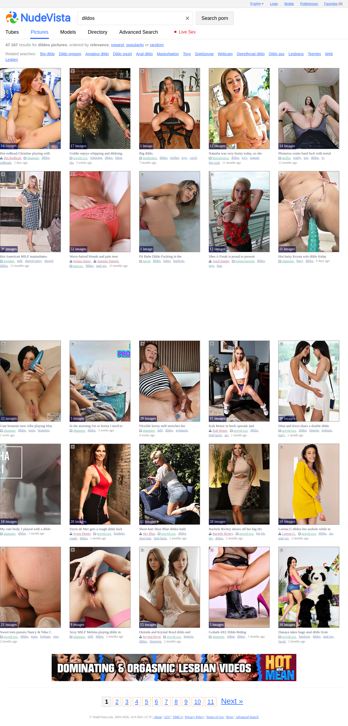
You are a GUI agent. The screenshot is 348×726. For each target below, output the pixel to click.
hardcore (178, 261)
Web (329, 54)
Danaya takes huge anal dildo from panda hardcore (303, 632)
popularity (135, 44)
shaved (48, 261)
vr (323, 158)
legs (219, 266)
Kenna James (82, 261)
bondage (119, 533)
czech (193, 158)
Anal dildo (144, 54)
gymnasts (182, 430)
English (255, 4)
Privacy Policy (194, 717)
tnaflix (286, 158)
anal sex (101, 266)
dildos (46, 158)
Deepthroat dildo (251, 54)
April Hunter (221, 261)
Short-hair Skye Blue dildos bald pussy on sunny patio (162, 529)
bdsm (118, 158)
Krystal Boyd (151, 637)
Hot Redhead (12, 158)
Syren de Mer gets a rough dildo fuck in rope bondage (96, 529)
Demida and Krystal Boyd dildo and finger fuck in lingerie (164, 632)
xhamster (33, 158)
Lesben (11, 59)
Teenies (314, 54)
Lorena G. (289, 534)
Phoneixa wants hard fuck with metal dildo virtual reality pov (304, 153)
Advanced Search (138, 32)
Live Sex (187, 32)
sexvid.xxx (80, 158)
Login (274, 4)
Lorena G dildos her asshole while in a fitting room (304, 529)
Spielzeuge (204, 54)
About (158, 717)
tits (71, 163)
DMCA (177, 717)
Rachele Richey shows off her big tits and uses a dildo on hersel (235, 529)
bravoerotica (220, 158)
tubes (12, 32)
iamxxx (78, 266)
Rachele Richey (223, 534)
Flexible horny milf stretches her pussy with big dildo (162, 426)
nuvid (146, 261)
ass (226, 435)
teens (32, 430)
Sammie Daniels (108, 261)
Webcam (225, 54)
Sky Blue (149, 534)
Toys (187, 54)
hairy (300, 261)
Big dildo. (146, 153)
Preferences (309, 4)
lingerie (314, 430)
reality (297, 158)
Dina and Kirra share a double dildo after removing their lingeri (303, 426)
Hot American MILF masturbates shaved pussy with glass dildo (23, 256)
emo (55, 636)
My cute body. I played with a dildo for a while (25, 529)
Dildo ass (277, 54)
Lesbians (296, 54)
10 (197, 701)
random (157, 44)
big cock (214, 163)
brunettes (43, 430)
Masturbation (168, 54)
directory (97, 32)
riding (231, 636)
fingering (155, 641)
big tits (260, 533)
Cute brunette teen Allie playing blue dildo (26, 426)
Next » (232, 701)
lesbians (327, 430)
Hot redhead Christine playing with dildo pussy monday (25, 153)
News (229, 717)
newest (117, 44)
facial (281, 641)
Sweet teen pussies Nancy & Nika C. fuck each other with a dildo (26, 632)
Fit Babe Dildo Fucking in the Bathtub (160, 256)
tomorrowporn (244, 261)
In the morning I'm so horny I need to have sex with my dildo (96, 426)
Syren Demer (82, 534)
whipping (96, 158)
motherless (150, 158)
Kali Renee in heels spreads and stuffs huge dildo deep (231, 426)
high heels (215, 435)
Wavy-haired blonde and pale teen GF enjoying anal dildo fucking (94, 256)
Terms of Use (215, 717)
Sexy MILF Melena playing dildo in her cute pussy (95, 632)
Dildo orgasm (70, 54)
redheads (5, 163)
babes (167, 261)
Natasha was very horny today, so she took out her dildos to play (235, 153)
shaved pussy (33, 261)
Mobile (289, 4)
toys (184, 158)
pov (306, 158)
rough (73, 538)
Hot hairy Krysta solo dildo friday (302, 256)
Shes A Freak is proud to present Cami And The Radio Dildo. (231, 256)
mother (174, 158)
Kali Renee (220, 430)
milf (19, 261)
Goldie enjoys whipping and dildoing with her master (96, 153)
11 (210, 701)
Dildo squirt (122, 54)
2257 (167, 717)
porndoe (9, 261)
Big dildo (47, 54)
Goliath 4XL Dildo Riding (227, 632)
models (68, 32)
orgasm (254, 158)
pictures (39, 32)
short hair (145, 538)
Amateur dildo (97, 54)
